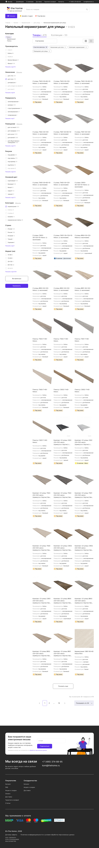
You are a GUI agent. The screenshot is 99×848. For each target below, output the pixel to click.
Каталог (11, 16)
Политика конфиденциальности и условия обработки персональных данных (47, 835)
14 (59, 703)
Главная (8, 22)
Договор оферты (11, 835)
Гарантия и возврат (50, 1)
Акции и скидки (11, 790)
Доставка (39, 1)
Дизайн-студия (27, 16)
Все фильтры (16, 278)
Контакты (61, 1)
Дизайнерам (20, 1)
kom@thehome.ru (89, 1)
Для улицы (37, 22)
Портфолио (41, 16)
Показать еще (63, 686)
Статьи (7, 803)
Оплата (7, 793)
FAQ (6, 787)
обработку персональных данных (38, 750)
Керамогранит (26, 22)
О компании (29, 1)
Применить (17, 286)
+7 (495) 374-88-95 (75, 1)
